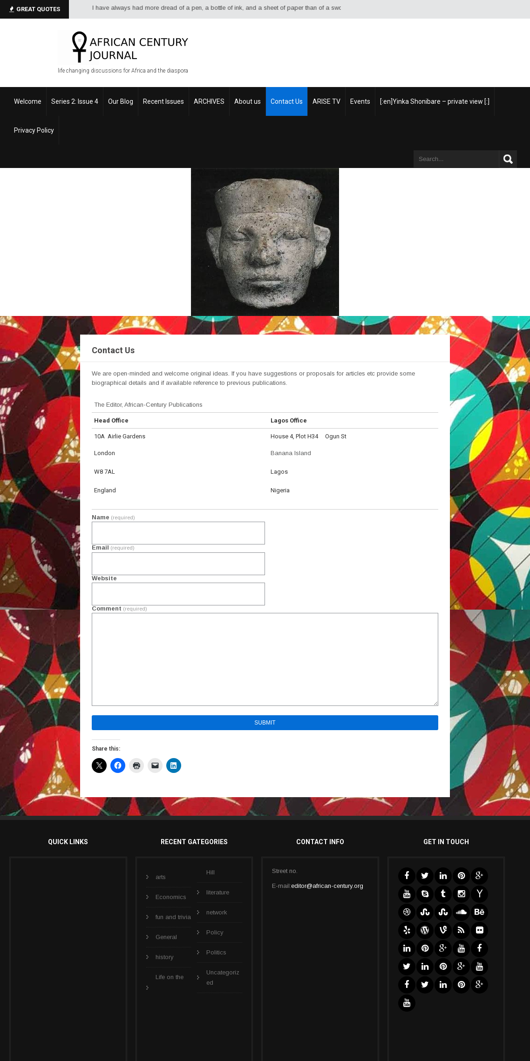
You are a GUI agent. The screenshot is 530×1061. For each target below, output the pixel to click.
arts (161, 876)
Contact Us (287, 101)
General (166, 936)
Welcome (27, 101)
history (165, 957)
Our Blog (120, 101)
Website (104, 578)
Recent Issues (163, 101)
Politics (216, 952)
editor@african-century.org (327, 885)
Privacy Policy (34, 130)
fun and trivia (173, 916)
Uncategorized (222, 977)
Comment (119, 608)
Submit (264, 722)
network (216, 912)
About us (247, 101)
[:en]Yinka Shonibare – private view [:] (434, 101)
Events (360, 101)
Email (113, 547)
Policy (215, 932)
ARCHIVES (209, 101)
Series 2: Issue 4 (74, 101)
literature (217, 892)
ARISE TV (326, 101)
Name (113, 517)
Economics (171, 896)
